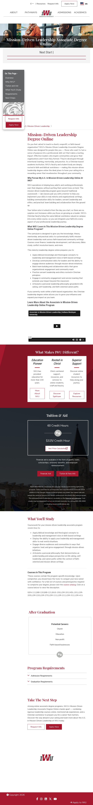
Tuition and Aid (11, 86)
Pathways (31, 12)
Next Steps (10, 98)
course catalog (69, 584)
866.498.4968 (50, 780)
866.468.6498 (47, 777)
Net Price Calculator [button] (58, 448)
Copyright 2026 (16, 794)
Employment (13, 786)
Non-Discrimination (16, 783)
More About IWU (37, 393)
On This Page (11, 73)
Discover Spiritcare (57, 395)
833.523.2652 (47, 786)
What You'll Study (13, 90)
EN (83, 3)
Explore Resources (76, 395)
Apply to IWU (78, 802)
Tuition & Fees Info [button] (67, 473)
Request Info (52, 3)
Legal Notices (13, 777)
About (14, 12)
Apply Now (69, 3)
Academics (80, 12)
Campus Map (80, 783)
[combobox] (83, 3)
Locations (81, 780)
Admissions (64, 12)
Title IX (10, 780)
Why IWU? (10, 82)
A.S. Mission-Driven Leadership (36, 126)
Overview (9, 78)
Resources (40, 3)
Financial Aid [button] (45, 473)
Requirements (11, 94)
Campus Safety (79, 786)
